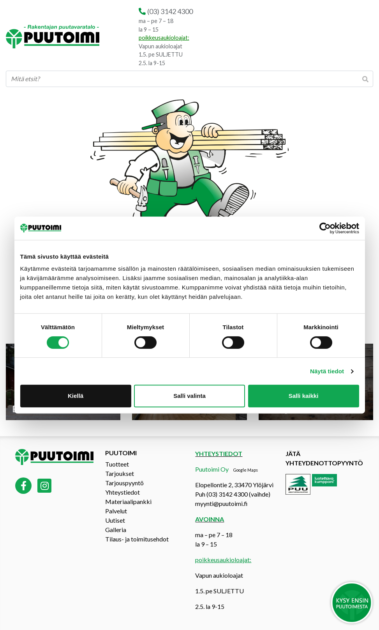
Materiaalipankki (128, 501)
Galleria (115, 529)
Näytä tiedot (327, 371)
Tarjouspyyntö (124, 482)
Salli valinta (189, 395)
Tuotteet (117, 464)
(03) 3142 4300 (170, 11)
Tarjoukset (119, 473)
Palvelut (116, 511)
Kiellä (75, 395)
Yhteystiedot (122, 492)
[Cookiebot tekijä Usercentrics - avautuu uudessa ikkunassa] (325, 228)
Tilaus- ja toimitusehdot (137, 539)
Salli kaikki (304, 395)
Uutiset (115, 520)
